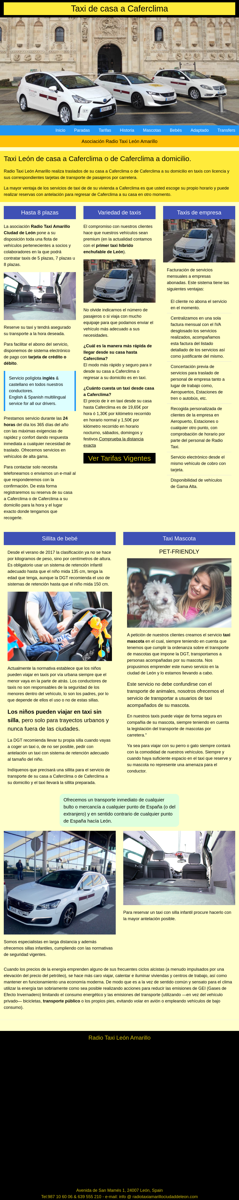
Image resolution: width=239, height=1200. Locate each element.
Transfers (226, 130)
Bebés (176, 130)
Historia (127, 130)
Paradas (82, 130)
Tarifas (105, 130)
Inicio (60, 130)
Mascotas (152, 130)
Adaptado (200, 130)
